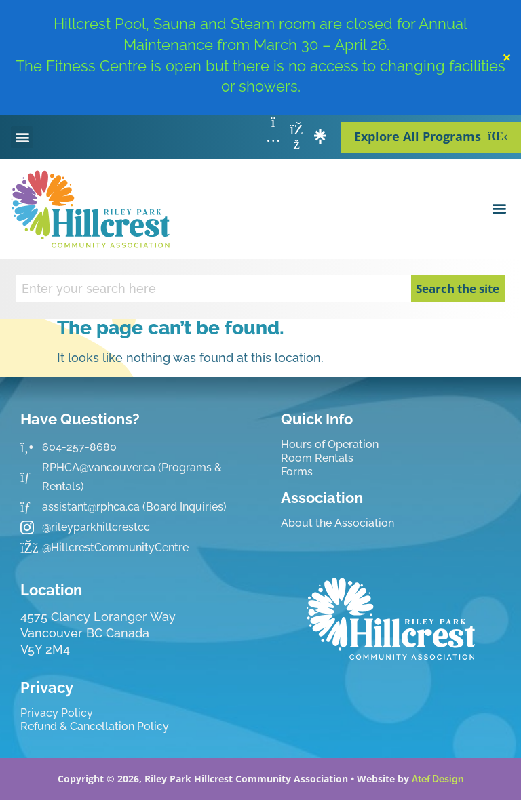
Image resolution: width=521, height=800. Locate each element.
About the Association (337, 523)
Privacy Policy (56, 712)
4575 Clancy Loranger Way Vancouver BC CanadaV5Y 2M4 (98, 632)
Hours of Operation (330, 444)
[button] (22, 137)
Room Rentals (317, 458)
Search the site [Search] (457, 288)
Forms (297, 471)
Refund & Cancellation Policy (94, 726)
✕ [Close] (506, 57)
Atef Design (437, 779)
